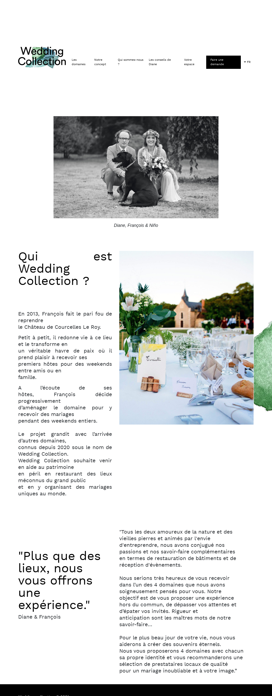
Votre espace (189, 62)
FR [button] (247, 62)
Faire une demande (217, 62)
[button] (81, 62)
